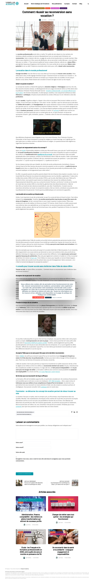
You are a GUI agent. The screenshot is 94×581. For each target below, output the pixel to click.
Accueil (26, 3)
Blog (80, 3)
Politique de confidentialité (57, 297)
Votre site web (20, 452)
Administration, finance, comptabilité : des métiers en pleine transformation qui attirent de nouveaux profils (31, 524)
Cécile (45, 20)
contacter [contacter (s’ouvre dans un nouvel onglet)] (18, 406)
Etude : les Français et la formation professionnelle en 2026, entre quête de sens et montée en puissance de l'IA (31, 557)
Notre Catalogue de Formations (40, 3)
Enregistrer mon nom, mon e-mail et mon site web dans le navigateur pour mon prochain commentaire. (43, 460)
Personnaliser (48, 297)
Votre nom (19, 442)
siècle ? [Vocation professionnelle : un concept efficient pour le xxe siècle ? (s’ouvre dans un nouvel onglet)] (21, 93)
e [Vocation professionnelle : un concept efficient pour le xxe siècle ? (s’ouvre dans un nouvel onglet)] (18, 92)
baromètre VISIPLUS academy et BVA (36, 343)
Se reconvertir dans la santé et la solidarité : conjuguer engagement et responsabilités (63, 557)
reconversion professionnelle (25, 412)
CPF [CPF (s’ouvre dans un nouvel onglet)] (50, 381)
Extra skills (55, 8)
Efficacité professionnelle (35, 8)
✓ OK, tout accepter (38, 297)
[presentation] (27, 468)
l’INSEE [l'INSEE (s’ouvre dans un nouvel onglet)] (21, 356)
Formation (63, 8)
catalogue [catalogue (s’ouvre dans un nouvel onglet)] (44, 387)
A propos (67, 3)
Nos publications (57, 3)
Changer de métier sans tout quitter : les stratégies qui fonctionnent (63, 523)
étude (23, 150)
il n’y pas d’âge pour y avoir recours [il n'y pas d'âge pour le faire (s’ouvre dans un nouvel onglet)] (49, 372)
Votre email (20, 447)
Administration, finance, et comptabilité (27, 507)
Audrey (29, 564)
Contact (74, 3)
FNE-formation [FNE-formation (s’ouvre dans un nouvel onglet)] (56, 381)
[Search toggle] (88, 3)
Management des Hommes (58, 541)
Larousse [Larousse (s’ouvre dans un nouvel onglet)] (56, 110)
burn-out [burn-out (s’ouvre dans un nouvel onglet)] (33, 258)
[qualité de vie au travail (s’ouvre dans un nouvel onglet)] (45, 154)
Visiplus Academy (25, 568)
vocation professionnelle (24, 414)
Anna (29, 531)
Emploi (48, 8)
